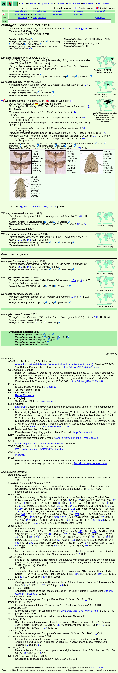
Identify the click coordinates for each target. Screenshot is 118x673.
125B (93, 520)
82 (64, 28)
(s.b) (80, 610)
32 (58, 625)
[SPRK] (29, 143)
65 (58, 506)
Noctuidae (88, 3)
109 (96, 317)
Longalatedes (39, 11)
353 (36, 523)
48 (102, 625)
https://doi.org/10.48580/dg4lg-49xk (50, 426)
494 (22, 576)
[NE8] (35, 34)
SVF (71, 146)
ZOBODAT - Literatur (51, 449)
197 (31, 542)
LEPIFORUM (30, 146)
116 (73, 508)
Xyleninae (103, 3)
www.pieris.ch (48, 401)
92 (71, 503)
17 (114, 500)
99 (94, 135)
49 (108, 503)
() (78, 11)
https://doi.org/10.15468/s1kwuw (81, 367)
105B (63, 517)
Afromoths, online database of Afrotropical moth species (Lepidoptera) (54, 364)
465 (17, 537)
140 (73, 296)
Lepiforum (20, 406)
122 (31, 511)
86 (24, 503)
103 (77, 574)
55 (55, 545)
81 (109, 506)
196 (73, 540)
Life (23, 3)
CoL (43, 41)
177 (77, 514)
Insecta (32, 3)
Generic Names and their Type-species (76, 438)
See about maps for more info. (90, 463)
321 (30, 49)
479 (104, 133)
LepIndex (23, 41)
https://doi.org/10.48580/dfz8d (87, 381)
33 (59, 503)
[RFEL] (46, 34)
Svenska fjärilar (23, 443)
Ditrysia (60, 3)
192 (32, 537)
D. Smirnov (108, 171)
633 (17, 542)
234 (87, 84)
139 (73, 280)
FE (99, 43)
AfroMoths (34, 41)
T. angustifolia (48, 206)
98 (19, 506)
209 (102, 517)
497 (94, 537)
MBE (61, 146)
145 (71, 511)
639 (45, 576)
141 (76, 112)
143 (29, 239)
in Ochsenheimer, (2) (70, 135)
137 (42, 585)
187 (65, 534)
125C (101, 520)
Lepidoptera (46, 3)
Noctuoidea (73, 3)
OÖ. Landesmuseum (26, 449)
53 (45, 627)
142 (85, 224)
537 (59, 540)
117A (28, 520)
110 (20, 508)
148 (61, 585)
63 (86, 545)
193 (32, 517)
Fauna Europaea (24, 395)
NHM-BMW (25, 39)
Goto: (56, 21)
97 (59, 508)
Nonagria (57, 11)
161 (23, 514)
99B (56, 517)
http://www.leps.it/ (83, 432)
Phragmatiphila (20, 11)
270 (20, 239)
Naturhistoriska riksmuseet (48, 443)
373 (80, 531)
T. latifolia (34, 206)
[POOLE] (28, 34)
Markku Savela (97, 668)
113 (17, 511)
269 (78, 224)
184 (94, 531)
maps (109, 72)
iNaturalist (54, 41)
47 (98, 625)
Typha (23, 206)
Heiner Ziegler (47, 146)
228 (26, 653)
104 (70, 506)
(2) (66, 84)
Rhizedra (22, 17)
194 (108, 537)
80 (80, 500)
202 (81, 216)
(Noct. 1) (69, 317)
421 (51, 534)
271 (83, 117)
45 (16, 545)
